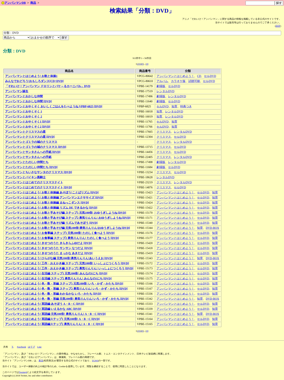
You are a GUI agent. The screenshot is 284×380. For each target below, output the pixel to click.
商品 (33, 2)
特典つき (186, 106)
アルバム (162, 81)
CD (199, 76)
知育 (174, 106)
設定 (278, 26)
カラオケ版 (178, 81)
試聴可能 (194, 81)
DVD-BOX (212, 227)
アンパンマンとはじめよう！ (175, 76)
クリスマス (163, 131)
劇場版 (160, 86)
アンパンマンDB (13, 2)
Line (39, 347)
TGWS (95, 360)
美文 (41, 360)
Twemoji (23, 372)
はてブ (31, 347)
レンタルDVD (165, 91)
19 (147, 64)
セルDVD (210, 76)
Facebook (21, 347)
